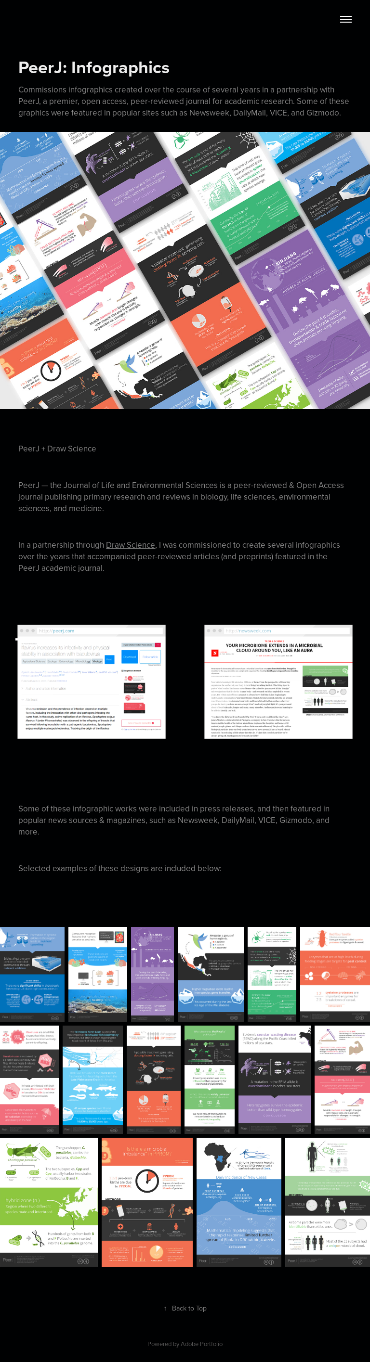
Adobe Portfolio (202, 1343)
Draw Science (130, 545)
